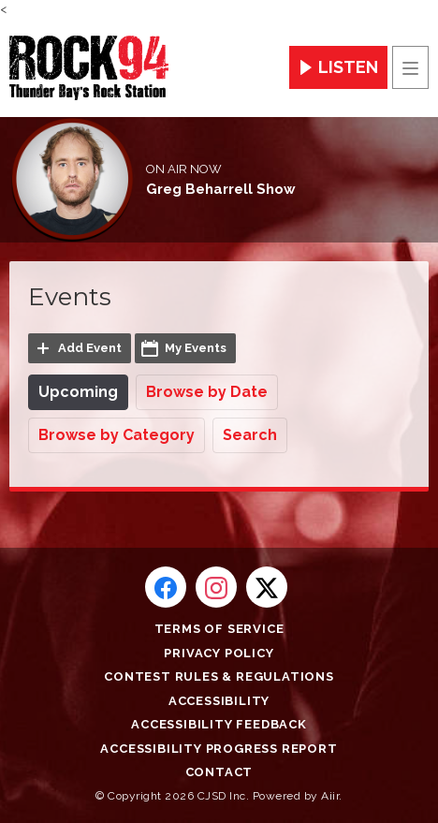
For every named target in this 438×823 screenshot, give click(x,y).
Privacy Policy (218, 653)
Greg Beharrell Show (221, 189)
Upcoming (78, 392)
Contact (219, 772)
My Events (195, 348)
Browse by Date (207, 392)
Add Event (90, 348)
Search (250, 435)
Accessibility (219, 701)
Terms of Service (219, 629)
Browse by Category (116, 435)
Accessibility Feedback (219, 724)
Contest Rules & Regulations (219, 676)
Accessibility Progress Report (218, 749)
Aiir (330, 795)
